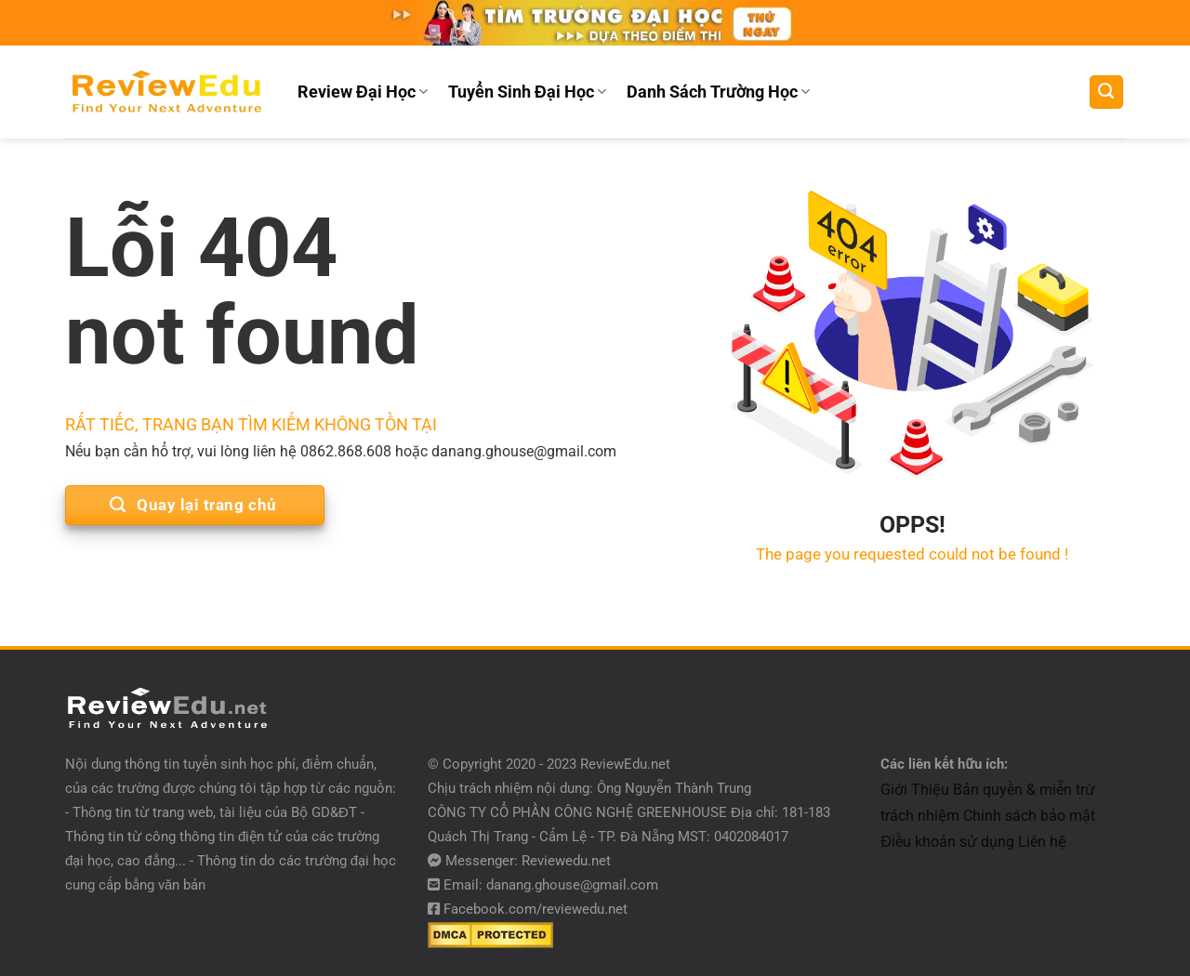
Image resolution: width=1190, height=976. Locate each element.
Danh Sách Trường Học (718, 92)
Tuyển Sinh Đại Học (527, 92)
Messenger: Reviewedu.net (528, 860)
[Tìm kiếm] (1106, 92)
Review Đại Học (363, 92)
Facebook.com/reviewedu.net (535, 909)
